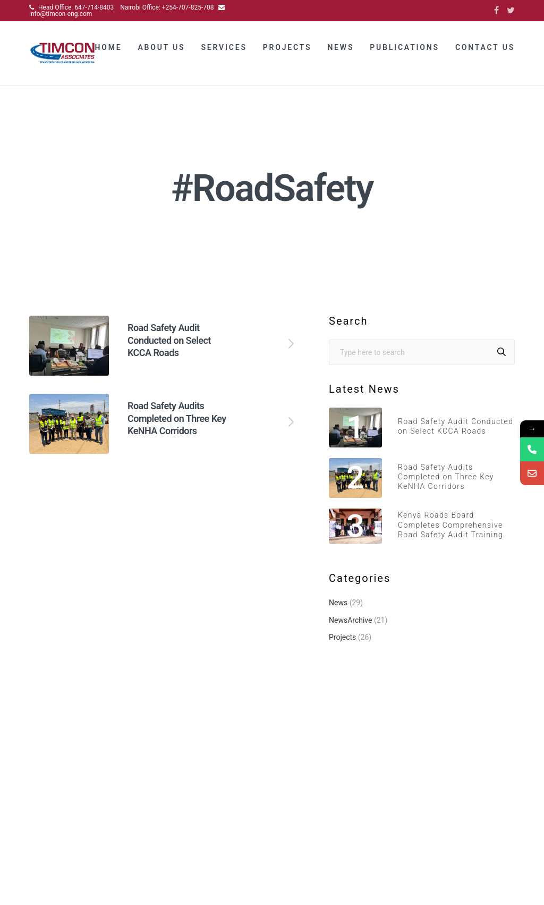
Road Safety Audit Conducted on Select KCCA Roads (169, 350)
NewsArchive (350, 629)
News (340, 49)
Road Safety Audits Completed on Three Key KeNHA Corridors (177, 428)
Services (223, 49)
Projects (287, 49)
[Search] (501, 362)
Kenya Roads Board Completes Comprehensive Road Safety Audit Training (450, 534)
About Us (161, 49)
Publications (404, 49)
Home (108, 49)
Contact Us (485, 49)
